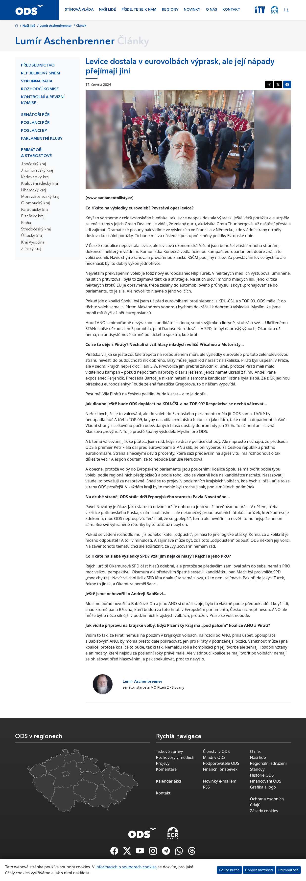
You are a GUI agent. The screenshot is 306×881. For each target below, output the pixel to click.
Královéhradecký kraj (40, 184)
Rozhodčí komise (40, 89)
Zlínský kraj (31, 249)
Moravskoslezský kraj (40, 197)
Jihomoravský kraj (37, 171)
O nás (211, 10)
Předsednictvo (38, 66)
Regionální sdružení (268, 763)
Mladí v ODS (214, 757)
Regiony (170, 10)
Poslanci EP (34, 131)
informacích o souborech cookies (126, 867)
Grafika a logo (263, 787)
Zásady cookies (264, 810)
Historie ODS (262, 775)
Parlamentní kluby (42, 139)
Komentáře (166, 769)
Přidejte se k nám (138, 10)
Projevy (163, 763)
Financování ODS (265, 781)
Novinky (192, 10)
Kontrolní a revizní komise (43, 100)
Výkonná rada (36, 81)
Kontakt (231, 10)
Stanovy (257, 769)
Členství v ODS (216, 751)
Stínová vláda (79, 10)
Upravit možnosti (259, 870)
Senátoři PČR (35, 115)
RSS (206, 787)
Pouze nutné (229, 870)
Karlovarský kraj (35, 177)
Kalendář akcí (168, 781)
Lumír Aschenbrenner (56, 25)
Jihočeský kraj (33, 164)
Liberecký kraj (33, 190)
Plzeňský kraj (32, 216)
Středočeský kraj (36, 229)
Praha (26, 223)
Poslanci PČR (35, 123)
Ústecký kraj (32, 236)
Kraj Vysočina (32, 243)
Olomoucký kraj (35, 203)
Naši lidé (107, 10)
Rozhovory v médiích (175, 757)
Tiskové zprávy (169, 751)
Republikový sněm (40, 73)
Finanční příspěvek (220, 769)
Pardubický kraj (34, 210)
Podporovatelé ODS (221, 763)
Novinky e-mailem (219, 781)
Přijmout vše (288, 870)
